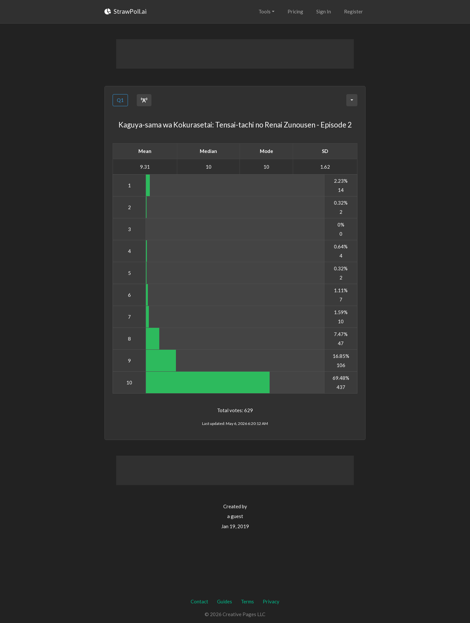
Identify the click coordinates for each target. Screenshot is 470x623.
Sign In (323, 11)
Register (353, 11)
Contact (199, 601)
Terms (247, 601)
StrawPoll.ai (125, 11)
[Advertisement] (235, 54)
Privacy (271, 601)
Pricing (295, 11)
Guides (224, 601)
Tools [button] (264, 11)
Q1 (120, 100)
